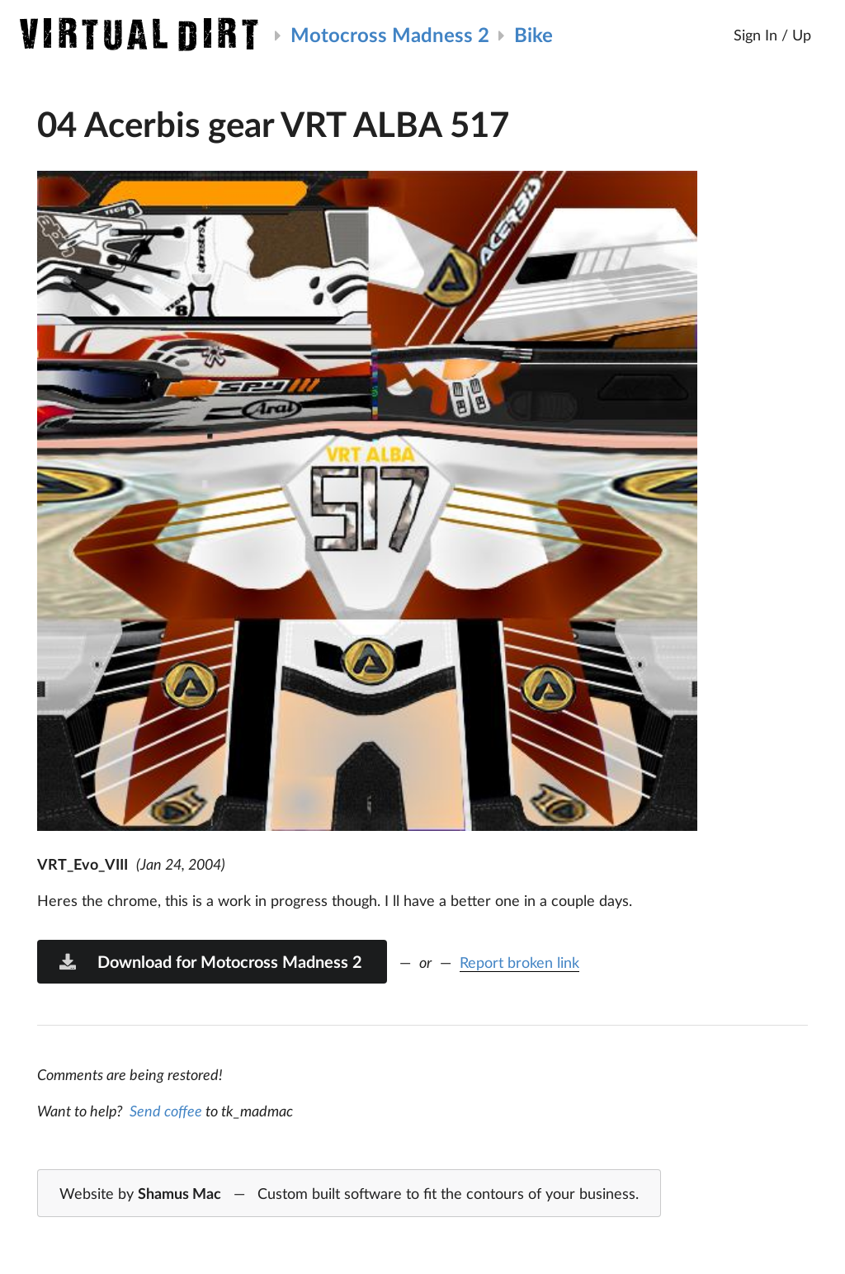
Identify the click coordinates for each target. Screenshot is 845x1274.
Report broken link (519, 962)
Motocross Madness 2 (389, 34)
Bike (533, 34)
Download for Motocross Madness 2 (209, 961)
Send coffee (166, 1111)
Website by (349, 1194)
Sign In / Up (772, 35)
